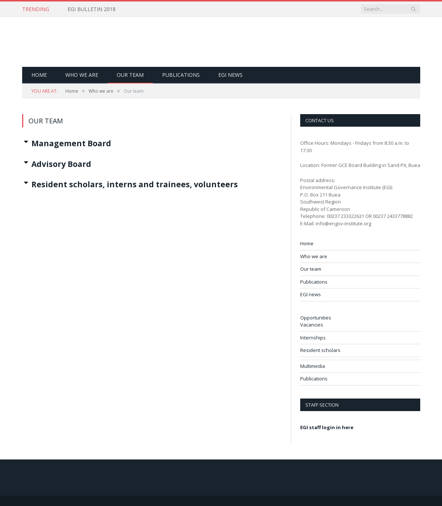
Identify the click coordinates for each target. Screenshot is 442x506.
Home (39, 74)
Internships (313, 337)
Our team (130, 74)
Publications (181, 74)
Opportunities (315, 317)
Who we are (81, 74)
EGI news (230, 74)
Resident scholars (320, 350)
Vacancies (311, 324)
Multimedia (312, 366)
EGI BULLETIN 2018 (92, 9)
